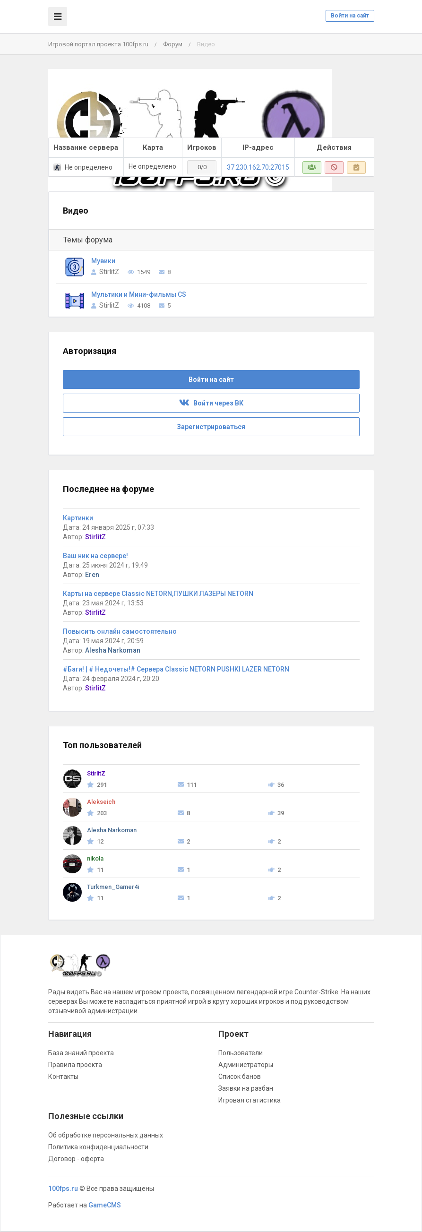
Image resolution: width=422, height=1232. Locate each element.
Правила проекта (75, 1064)
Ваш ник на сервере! (95, 556)
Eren (92, 574)
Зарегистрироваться (211, 427)
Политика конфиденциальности (98, 1147)
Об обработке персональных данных (105, 1135)
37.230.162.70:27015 (258, 167)
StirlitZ (109, 272)
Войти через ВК (211, 403)
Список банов (239, 1076)
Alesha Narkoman (112, 650)
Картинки (78, 518)
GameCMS (104, 1205)
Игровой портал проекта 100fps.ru (98, 44)
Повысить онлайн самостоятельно (120, 631)
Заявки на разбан (245, 1088)
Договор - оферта (76, 1159)
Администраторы (245, 1064)
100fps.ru (63, 1188)
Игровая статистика (249, 1100)
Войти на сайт (350, 15)
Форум (172, 44)
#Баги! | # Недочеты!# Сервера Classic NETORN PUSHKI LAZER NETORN (176, 669)
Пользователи (240, 1053)
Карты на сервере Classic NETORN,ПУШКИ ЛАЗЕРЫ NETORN (158, 593)
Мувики (103, 261)
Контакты (63, 1076)
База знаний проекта (81, 1053)
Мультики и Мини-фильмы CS (138, 294)
